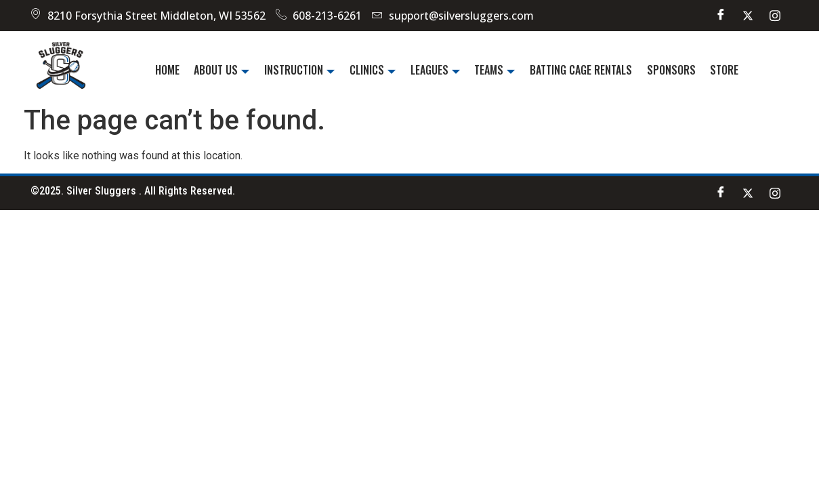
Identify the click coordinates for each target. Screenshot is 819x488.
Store (720, 70)
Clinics (374, 70)
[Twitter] (748, 15)
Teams (494, 70)
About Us (225, 70)
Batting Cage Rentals (579, 70)
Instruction (302, 70)
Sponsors (668, 70)
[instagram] (775, 15)
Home (172, 70)
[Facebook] (721, 15)
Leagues (435, 70)
